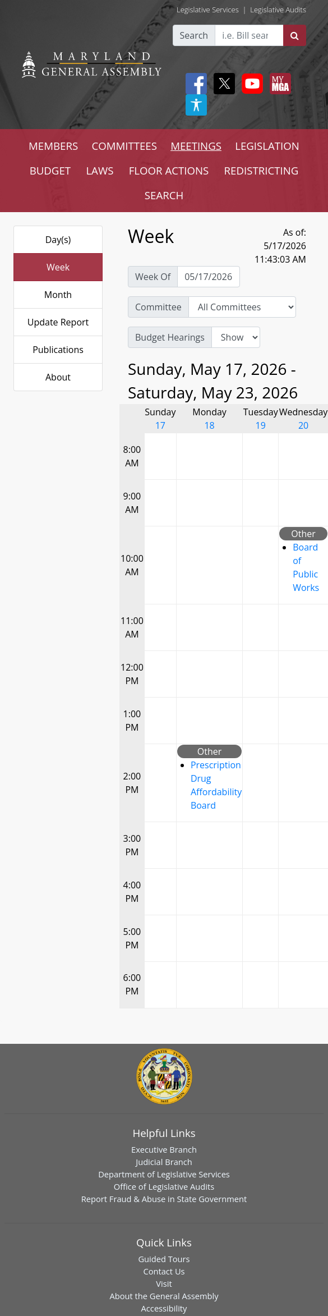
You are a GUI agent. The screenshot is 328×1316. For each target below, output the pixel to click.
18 (209, 425)
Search (194, 35)
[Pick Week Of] (208, 276)
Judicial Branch (164, 1161)
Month (58, 294)
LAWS (99, 170)
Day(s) (58, 239)
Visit (164, 1283)
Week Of (152, 276)
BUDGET (50, 170)
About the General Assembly (163, 1295)
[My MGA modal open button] (278, 83)
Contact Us (163, 1271)
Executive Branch (164, 1149)
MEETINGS (195, 146)
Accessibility (164, 1308)
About (58, 377)
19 (261, 425)
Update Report (58, 322)
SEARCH (164, 195)
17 (160, 425)
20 (303, 425)
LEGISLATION (267, 146)
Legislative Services (208, 9)
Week (58, 267)
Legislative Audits (278, 9)
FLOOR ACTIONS (169, 170)
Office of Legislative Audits (164, 1186)
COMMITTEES (124, 146)
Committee (158, 307)
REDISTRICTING (261, 170)
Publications (58, 349)
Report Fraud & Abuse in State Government (164, 1198)
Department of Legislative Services (164, 1174)
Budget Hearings (170, 337)
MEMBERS (53, 146)
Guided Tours (164, 1258)
